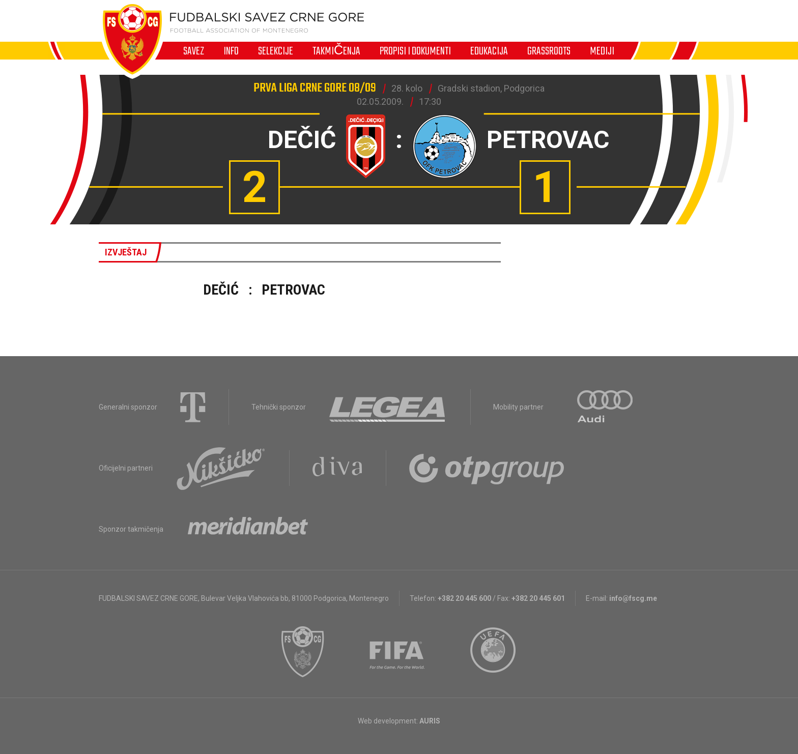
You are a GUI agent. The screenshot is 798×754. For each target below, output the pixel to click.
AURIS (429, 721)
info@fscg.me (633, 598)
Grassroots (549, 51)
